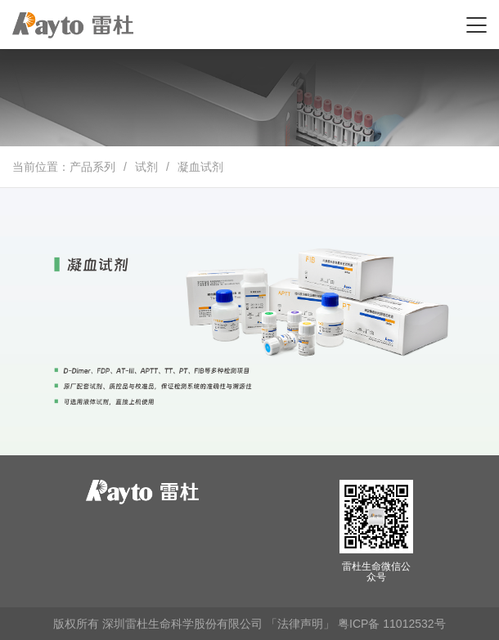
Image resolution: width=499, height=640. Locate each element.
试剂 (146, 166)
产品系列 (92, 166)
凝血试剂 (200, 166)
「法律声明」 (300, 623)
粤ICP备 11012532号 (392, 623)
